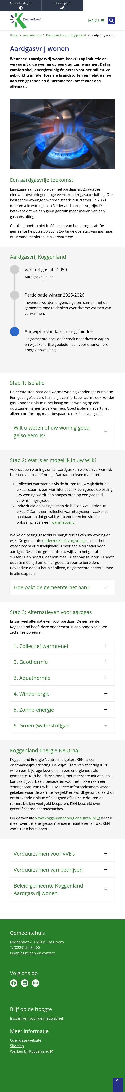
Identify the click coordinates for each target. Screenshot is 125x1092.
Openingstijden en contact (32, 953)
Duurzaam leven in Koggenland (66, 35)
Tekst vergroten (62, 5)
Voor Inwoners (32, 35)
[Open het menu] (96, 21)
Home (14, 35)
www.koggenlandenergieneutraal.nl (67, 818)
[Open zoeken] (111, 20)
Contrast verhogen (20, 5)
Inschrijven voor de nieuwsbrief (37, 1018)
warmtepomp (62, 522)
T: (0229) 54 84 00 (25, 947)
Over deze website (25, 1040)
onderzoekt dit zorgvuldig (63, 540)
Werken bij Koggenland (31, 1051)
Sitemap (17, 1045)
